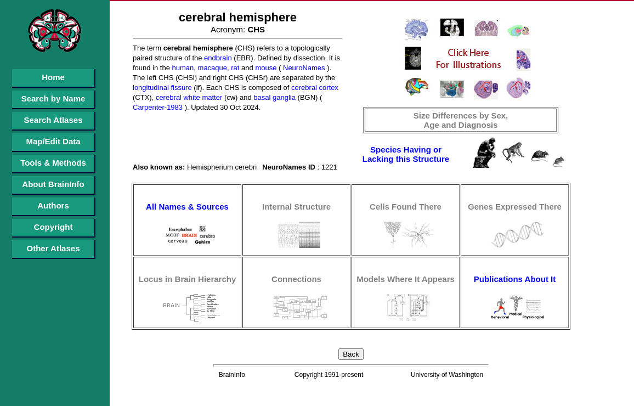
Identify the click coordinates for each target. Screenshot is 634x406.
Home (53, 77)
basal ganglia (274, 97)
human (182, 68)
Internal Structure (296, 206)
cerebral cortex (313, 87)
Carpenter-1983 (158, 107)
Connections (296, 279)
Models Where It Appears (405, 279)
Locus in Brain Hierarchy (187, 279)
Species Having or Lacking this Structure (406, 154)
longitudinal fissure (162, 87)
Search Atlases (53, 120)
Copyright (53, 227)
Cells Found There (405, 206)
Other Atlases (53, 248)
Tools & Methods (53, 162)
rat (234, 68)
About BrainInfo (53, 184)
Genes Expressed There (515, 206)
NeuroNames (303, 68)
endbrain (216, 58)
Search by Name (53, 98)
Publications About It (515, 279)
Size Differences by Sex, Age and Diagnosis (461, 120)
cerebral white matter (188, 97)
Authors (53, 205)
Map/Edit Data (53, 141)
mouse (265, 68)
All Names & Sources (187, 206)
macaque (211, 68)
